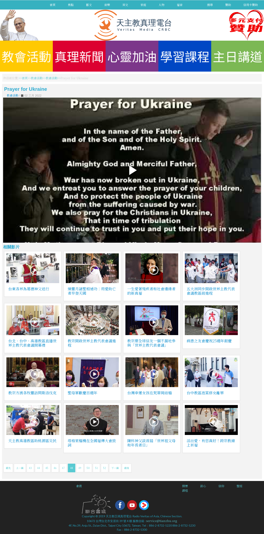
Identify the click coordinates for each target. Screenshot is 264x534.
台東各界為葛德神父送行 (28, 288)
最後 (126, 468)
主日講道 (237, 56)
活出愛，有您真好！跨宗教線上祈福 (211, 443)
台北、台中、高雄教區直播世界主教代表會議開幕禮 (32, 343)
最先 (8, 468)
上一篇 (20, 468)
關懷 (185, 486)
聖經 (239, 486)
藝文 (89, 5)
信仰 (221, 486)
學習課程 (185, 56)
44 (38, 468)
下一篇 (115, 468)
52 (104, 468)
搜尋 (210, 5)
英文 (125, 5)
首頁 (52, 5)
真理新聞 (79, 56)
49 (79, 468)
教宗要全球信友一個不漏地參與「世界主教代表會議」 (151, 343)
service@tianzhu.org (161, 521)
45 (46, 468)
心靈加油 (132, 56)
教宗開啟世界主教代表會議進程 (92, 343)
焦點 (71, 5)
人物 (161, 5)
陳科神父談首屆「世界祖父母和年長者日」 (151, 443)
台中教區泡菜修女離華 (205, 392)
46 (55, 468)
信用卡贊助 (250, 5)
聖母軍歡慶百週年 (82, 392)
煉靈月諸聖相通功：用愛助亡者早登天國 (92, 291)
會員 (79, 486)
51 (96, 468)
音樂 (107, 5)
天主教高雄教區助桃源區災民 (32, 440)
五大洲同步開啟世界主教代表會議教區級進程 (211, 291)
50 (88, 468)
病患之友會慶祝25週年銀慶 (209, 340)
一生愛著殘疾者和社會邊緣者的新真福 (151, 291)
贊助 (228, 5)
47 (63, 468)
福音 (180, 5)
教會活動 (26, 56)
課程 (185, 490)
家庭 (143, 5)
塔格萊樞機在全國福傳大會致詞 (92, 443)
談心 (203, 486)
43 (30, 468)
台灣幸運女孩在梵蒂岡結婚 (149, 392)
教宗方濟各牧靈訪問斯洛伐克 (32, 392)
